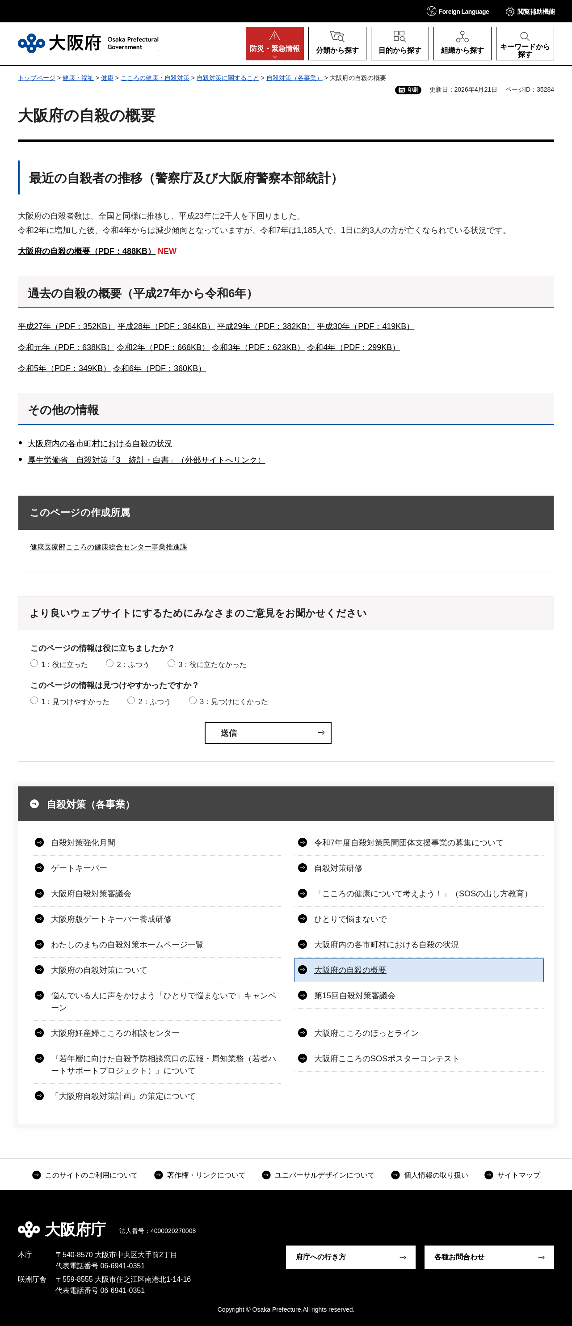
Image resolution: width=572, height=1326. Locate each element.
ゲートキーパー (79, 868)
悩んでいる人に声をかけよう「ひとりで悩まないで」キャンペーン (163, 1001)
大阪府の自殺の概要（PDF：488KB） (87, 251)
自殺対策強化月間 (83, 842)
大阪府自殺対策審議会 (91, 893)
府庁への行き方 (321, 1257)
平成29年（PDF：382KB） (266, 326)
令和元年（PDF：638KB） (66, 347)
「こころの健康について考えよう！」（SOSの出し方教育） (423, 893)
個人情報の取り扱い (436, 1175)
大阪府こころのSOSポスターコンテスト (387, 1058)
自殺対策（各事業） (294, 77)
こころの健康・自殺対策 (155, 77)
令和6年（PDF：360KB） (159, 368)
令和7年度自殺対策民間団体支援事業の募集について (409, 842)
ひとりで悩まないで (350, 919)
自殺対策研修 (338, 868)
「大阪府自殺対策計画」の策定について (123, 1096)
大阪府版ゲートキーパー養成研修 (111, 919)
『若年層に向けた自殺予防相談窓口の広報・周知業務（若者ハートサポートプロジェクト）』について (163, 1064)
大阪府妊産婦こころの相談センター (115, 1033)
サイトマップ (518, 1175)
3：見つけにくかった (234, 701)
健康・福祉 (78, 77)
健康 (107, 77)
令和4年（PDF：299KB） (353, 347)
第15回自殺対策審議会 (354, 995)
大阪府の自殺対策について (99, 970)
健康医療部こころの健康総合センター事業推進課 (108, 547)
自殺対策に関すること (228, 77)
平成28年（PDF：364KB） (166, 326)
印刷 (413, 90)
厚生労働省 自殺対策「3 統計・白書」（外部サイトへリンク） (146, 460)
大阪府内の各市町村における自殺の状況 (100, 443)
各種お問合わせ (459, 1257)
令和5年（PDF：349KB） (64, 368)
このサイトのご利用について (91, 1175)
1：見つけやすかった (75, 701)
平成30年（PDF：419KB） (365, 326)
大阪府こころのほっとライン (366, 1033)
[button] (458, 11)
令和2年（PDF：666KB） (163, 347)
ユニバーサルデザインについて (325, 1175)
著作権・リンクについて (206, 1175)
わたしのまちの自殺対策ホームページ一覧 (127, 944)
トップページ (36, 77)
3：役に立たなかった (212, 664)
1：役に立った (64, 664)
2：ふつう (133, 664)
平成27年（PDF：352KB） (66, 326)
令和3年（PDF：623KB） (258, 347)
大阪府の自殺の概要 (350, 970)
